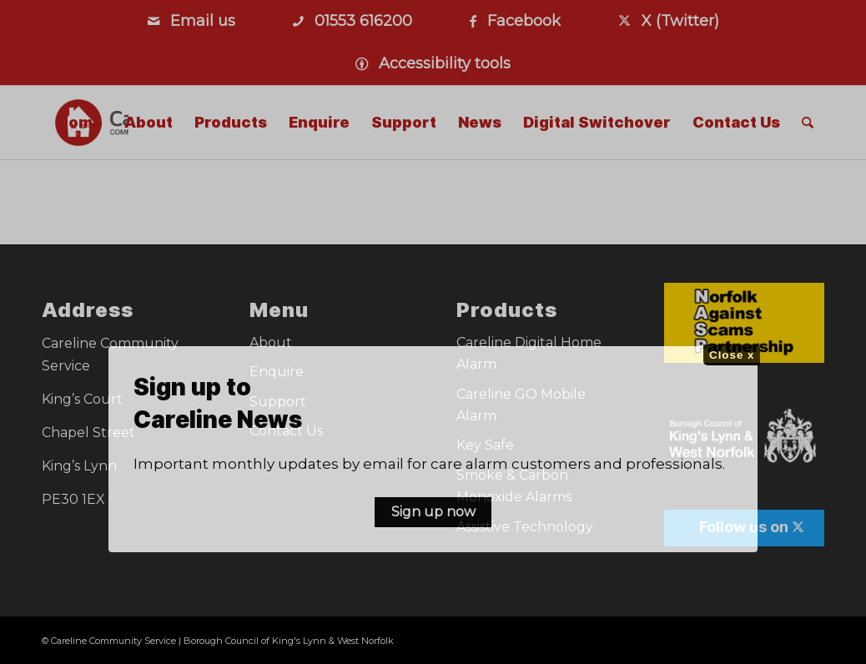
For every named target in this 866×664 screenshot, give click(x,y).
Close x (731, 355)
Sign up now (433, 512)
